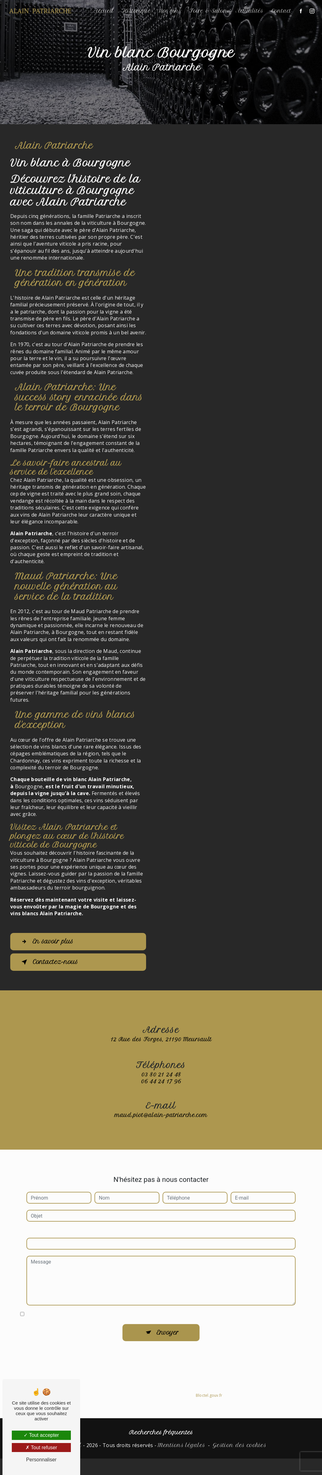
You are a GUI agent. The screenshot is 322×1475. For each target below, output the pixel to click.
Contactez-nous (49, 962)
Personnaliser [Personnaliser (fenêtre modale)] (41, 1459)
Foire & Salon (208, 11)
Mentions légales (181, 1445)
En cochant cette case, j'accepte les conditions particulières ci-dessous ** (107, 1307)
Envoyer (168, 1326)
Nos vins (169, 11)
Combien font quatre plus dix (58, 1225)
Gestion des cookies (239, 1445)
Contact (281, 11)
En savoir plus (47, 941)
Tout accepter (41, 1435)
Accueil (103, 11)
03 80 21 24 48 (161, 1081)
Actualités (249, 11)
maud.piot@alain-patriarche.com (161, 1108)
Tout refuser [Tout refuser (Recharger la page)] (41, 1447)
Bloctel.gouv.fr (209, 1388)
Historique (135, 11)
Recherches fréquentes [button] (161, 1432)
